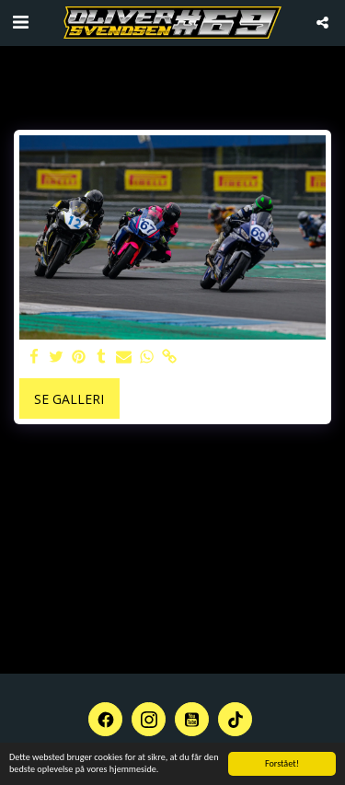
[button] (20, 21)
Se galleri (69, 399)
